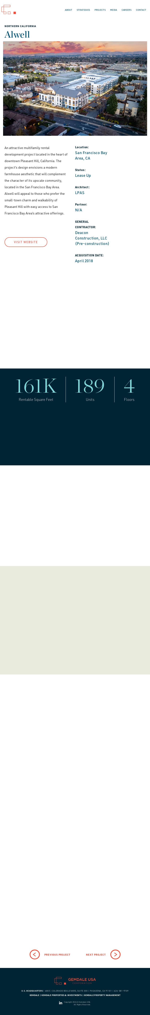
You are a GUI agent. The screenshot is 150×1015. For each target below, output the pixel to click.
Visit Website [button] (26, 242)
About (68, 10)
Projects (100, 10)
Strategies (83, 10)
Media (113, 10)
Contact (141, 10)
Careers (126, 10)
